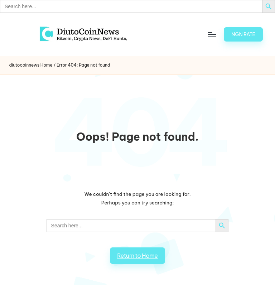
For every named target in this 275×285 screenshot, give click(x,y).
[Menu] (211, 34)
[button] (243, 34)
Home (46, 65)
